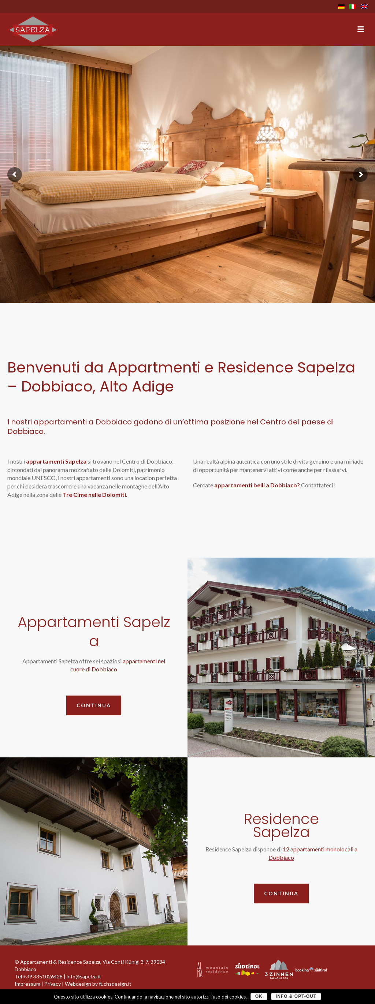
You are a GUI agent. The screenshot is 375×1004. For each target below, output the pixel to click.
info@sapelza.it (84, 976)
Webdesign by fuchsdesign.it (98, 984)
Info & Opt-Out (296, 996)
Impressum (27, 984)
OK (259, 996)
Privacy (52, 984)
